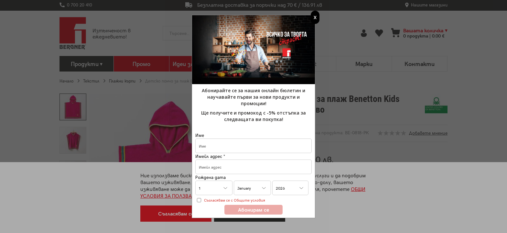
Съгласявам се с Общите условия (234, 200)
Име (199, 135)
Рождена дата (210, 177)
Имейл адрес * (210, 156)
